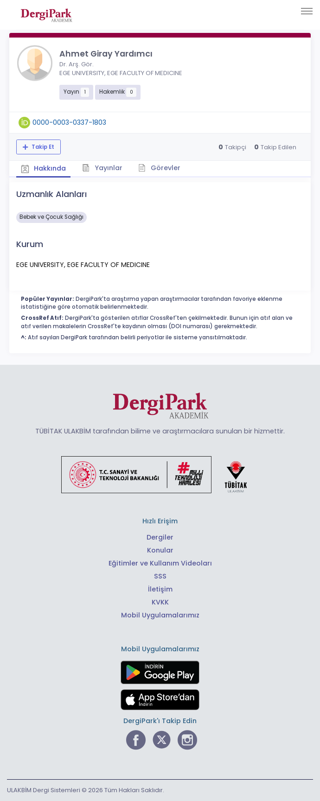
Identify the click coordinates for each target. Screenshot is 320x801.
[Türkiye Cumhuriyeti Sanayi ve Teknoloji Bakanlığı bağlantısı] (160, 474)
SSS (160, 576)
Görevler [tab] (160, 167)
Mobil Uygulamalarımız (160, 615)
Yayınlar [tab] (103, 167)
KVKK (160, 602)
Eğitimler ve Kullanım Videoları (160, 563)
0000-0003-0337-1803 (69, 122)
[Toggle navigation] (307, 11)
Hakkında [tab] (43, 168)
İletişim (160, 589)
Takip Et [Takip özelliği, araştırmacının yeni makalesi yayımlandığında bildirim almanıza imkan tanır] (42, 147)
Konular (160, 550)
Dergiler (160, 537)
